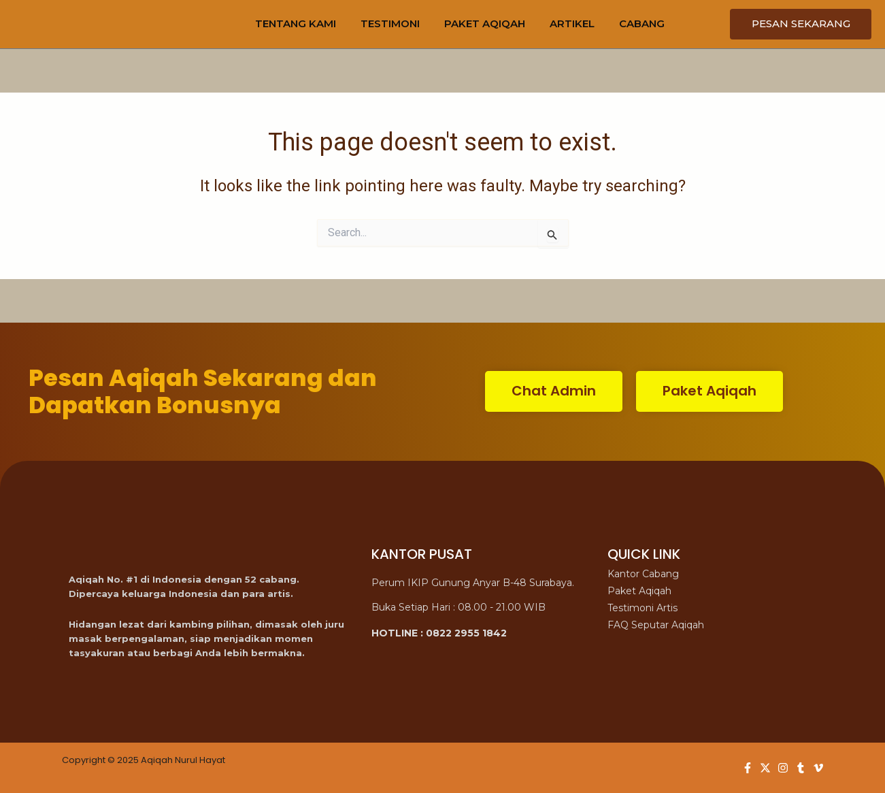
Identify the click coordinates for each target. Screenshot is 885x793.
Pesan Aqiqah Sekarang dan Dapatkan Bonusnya (203, 391)
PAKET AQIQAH (484, 23)
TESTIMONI (390, 23)
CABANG (642, 23)
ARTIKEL (572, 23)
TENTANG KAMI (295, 23)
